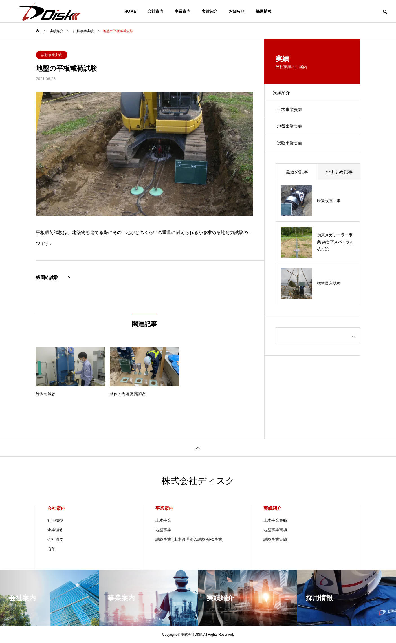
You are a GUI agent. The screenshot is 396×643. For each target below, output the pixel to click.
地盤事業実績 (293, 133)
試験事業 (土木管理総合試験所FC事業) (189, 539)
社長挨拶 (55, 520)
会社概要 (55, 539)
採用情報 (264, 11)
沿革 (51, 549)
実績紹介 (209, 11)
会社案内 (155, 11)
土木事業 (163, 520)
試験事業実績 (51, 55)
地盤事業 (163, 530)
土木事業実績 (293, 113)
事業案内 (182, 11)
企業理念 (55, 530)
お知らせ (237, 11)
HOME (130, 11)
